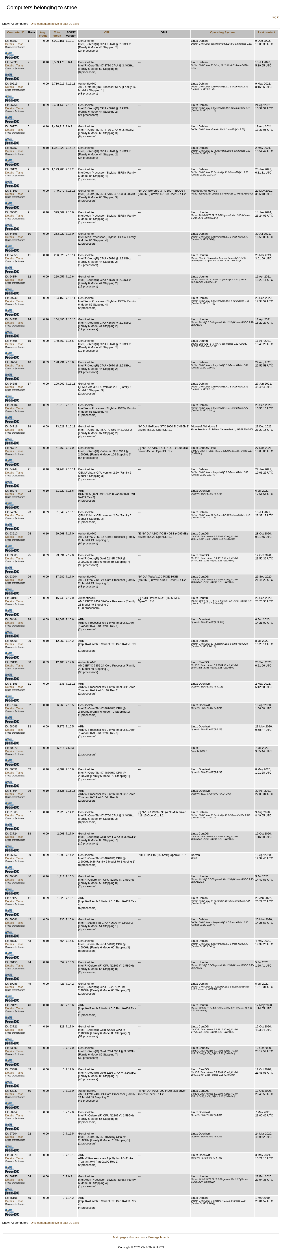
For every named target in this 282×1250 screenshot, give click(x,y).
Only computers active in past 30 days (55, 23)
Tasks (19, 44)
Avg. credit (43, 34)
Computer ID (15, 32)
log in (276, 17)
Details (9, 44)
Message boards (158, 1237)
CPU (107, 32)
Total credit (57, 34)
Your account (137, 1237)
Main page (119, 1237)
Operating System (222, 32)
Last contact (266, 32)
